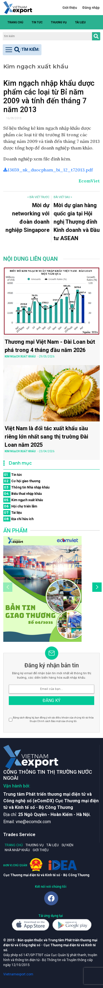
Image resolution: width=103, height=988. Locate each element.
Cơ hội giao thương (21, 481)
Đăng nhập (91, 7)
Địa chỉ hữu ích (18, 519)
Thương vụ (59, 22)
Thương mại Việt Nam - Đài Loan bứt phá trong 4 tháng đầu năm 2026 (50, 345)
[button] (97, 22)
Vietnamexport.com (18, 974)
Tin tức (37, 22)
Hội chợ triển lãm (20, 506)
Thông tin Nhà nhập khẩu (26, 487)
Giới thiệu (69, 7)
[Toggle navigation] (22, 49)
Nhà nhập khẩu (17, 850)
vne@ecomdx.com (33, 821)
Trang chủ (15, 22)
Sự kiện (67, 845)
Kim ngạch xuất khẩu (23, 500)
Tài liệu (80, 22)
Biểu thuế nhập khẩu (22, 493)
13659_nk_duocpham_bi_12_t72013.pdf (48, 170)
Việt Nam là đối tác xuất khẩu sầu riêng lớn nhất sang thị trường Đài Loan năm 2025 (46, 436)
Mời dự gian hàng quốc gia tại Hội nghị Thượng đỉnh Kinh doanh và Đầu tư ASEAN (77, 222)
